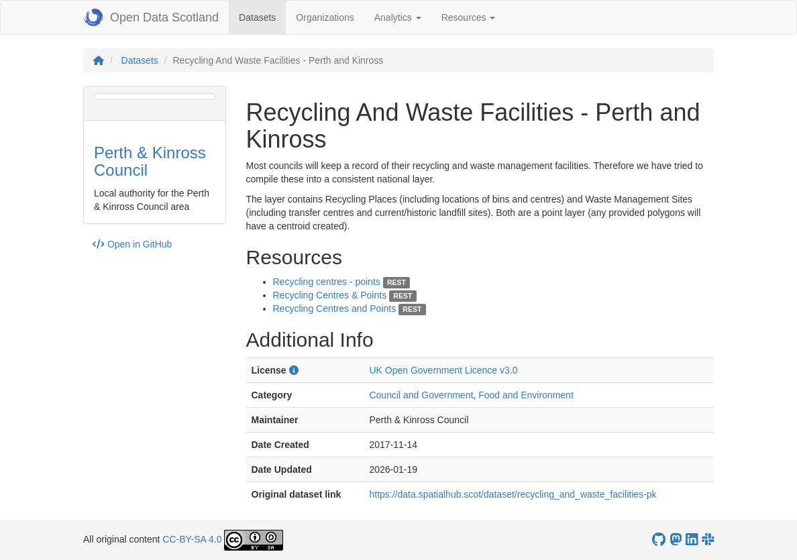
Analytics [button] (397, 17)
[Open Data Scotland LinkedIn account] (692, 539)
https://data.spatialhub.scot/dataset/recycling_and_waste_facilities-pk (512, 494)
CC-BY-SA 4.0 (191, 539)
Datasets (262, 16)
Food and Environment (526, 395)
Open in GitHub (132, 244)
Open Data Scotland (151, 17)
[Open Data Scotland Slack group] (708, 539)
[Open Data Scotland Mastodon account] (676, 539)
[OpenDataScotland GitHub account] (659, 539)
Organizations (325, 17)
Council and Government (421, 395)
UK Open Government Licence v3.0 (443, 370)
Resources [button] (468, 17)
